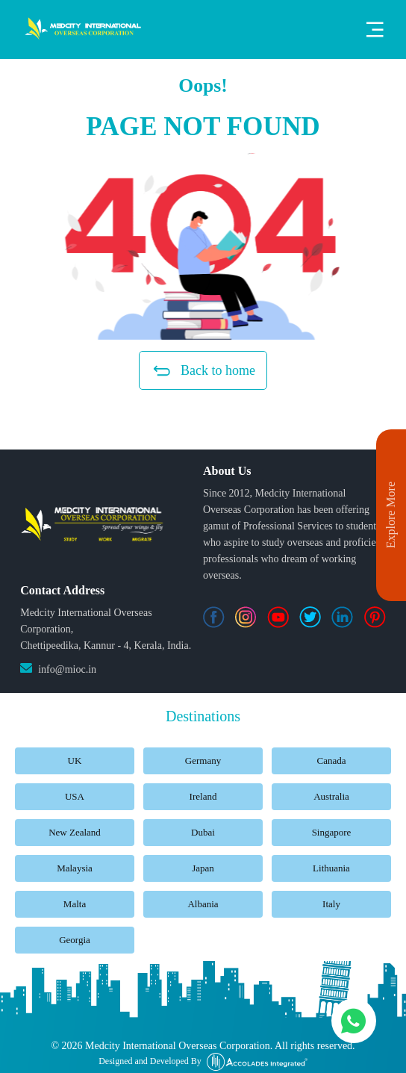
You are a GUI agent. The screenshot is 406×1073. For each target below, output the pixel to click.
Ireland (203, 796)
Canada (331, 760)
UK (75, 760)
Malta (74, 903)
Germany (203, 760)
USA (74, 796)
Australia (331, 796)
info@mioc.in (67, 669)
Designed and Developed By (203, 1062)
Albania (202, 903)
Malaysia (75, 868)
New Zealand (75, 832)
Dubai (203, 832)
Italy (331, 903)
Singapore (332, 832)
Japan (203, 868)
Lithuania (331, 868)
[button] (203, 246)
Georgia (74, 939)
